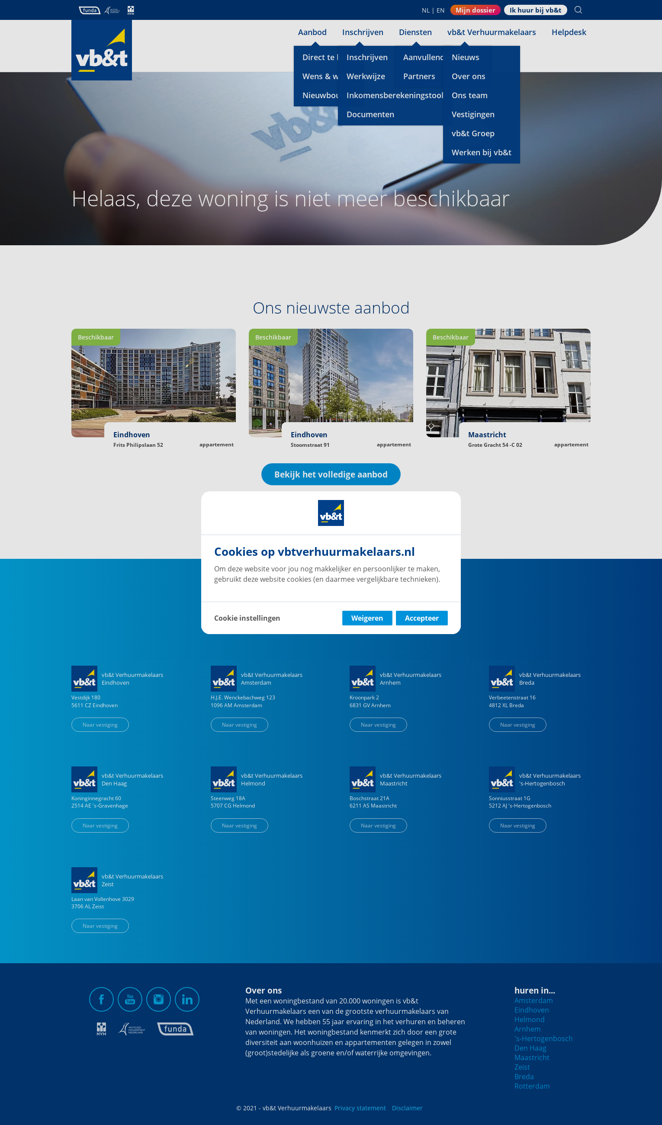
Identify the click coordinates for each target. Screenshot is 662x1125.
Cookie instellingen (247, 618)
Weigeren (367, 618)
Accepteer (422, 618)
